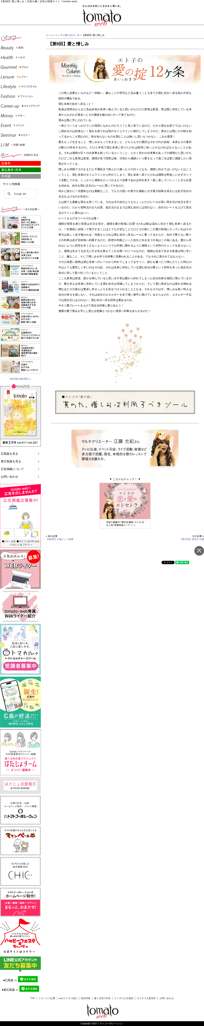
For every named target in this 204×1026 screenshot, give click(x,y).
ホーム (49, 35)
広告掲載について (12, 469)
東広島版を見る (11, 461)
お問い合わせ (9, 476)
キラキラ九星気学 (146, 998)
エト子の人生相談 (123, 998)
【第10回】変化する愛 (192, 539)
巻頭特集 (85, 998)
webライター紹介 (68, 998)
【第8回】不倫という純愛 (59, 539)
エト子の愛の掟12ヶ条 (67, 35)
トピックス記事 (47, 998)
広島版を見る (9, 453)
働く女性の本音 (102, 998)
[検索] (20, 194)
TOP (32, 998)
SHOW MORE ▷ (20, 379)
